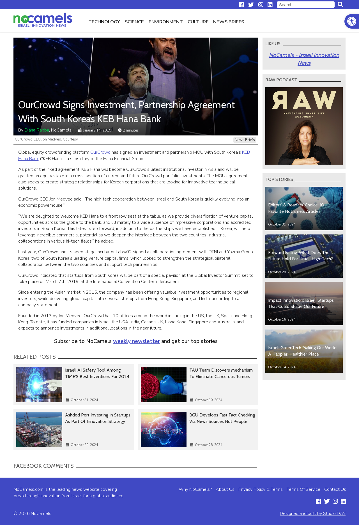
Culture (198, 22)
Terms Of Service (303, 489)
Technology (104, 22)
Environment (166, 22)
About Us (225, 489)
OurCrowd (101, 152)
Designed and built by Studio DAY (313, 513)
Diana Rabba (36, 130)
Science (134, 22)
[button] (351, 21)
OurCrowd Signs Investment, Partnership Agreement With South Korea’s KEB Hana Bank (126, 112)
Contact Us (335, 489)
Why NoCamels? (195, 489)
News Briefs (228, 22)
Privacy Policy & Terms (260, 489)
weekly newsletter (136, 341)
